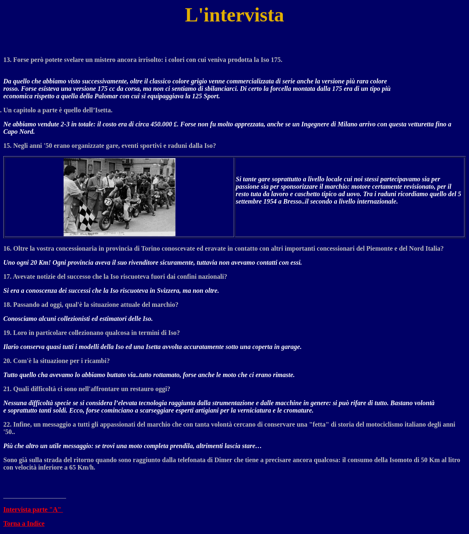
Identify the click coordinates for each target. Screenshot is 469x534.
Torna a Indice (24, 523)
